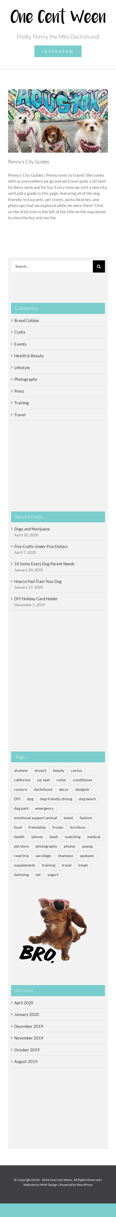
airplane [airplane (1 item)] (21, 770)
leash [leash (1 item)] (54, 837)
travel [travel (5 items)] (67, 865)
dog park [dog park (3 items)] (21, 808)
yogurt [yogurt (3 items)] (52, 874)
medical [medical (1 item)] (93, 837)
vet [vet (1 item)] (38, 874)
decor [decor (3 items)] (64, 789)
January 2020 (26, 1014)
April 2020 (23, 1002)
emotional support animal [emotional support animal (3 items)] (35, 818)
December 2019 (28, 1026)
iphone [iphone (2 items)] (37, 837)
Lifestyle (22, 367)
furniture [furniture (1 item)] (77, 827)
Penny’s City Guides (28, 162)
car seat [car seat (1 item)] (43, 780)
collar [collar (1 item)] (61, 780)
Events (20, 344)
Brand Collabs (26, 320)
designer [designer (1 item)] (82, 789)
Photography (25, 379)
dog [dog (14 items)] (30, 799)
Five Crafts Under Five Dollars (41, 546)
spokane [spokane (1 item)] (87, 856)
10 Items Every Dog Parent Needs (44, 563)
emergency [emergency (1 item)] (44, 808)
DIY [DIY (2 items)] (17, 799)
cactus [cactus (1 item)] (76, 770)
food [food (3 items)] (18, 827)
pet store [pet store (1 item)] (21, 846)
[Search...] (52, 266)
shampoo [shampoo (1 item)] (65, 856)
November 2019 (28, 1037)
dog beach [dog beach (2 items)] (87, 799)
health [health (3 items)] (19, 837)
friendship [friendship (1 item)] (37, 827)
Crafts (20, 332)
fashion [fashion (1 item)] (86, 818)
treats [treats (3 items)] (83, 865)
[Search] (99, 266)
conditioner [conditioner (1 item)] (83, 780)
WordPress (85, 1185)
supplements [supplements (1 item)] (24, 865)
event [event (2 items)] (68, 818)
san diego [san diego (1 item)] (43, 856)
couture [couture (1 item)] (20, 789)
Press (19, 391)
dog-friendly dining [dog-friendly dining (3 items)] (56, 799)
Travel (20, 414)
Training (21, 402)
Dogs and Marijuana (32, 528)
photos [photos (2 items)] (69, 846)
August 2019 (25, 1061)
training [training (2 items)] (48, 865)
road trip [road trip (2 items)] (21, 856)
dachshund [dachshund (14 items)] (43, 789)
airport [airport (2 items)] (40, 770)
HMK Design (48, 1185)
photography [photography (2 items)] (46, 846)
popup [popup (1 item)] (87, 846)
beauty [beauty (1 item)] (58, 770)
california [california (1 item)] (22, 780)
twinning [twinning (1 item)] (21, 874)
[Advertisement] (58, 681)
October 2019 (27, 1049)
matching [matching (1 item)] (72, 837)
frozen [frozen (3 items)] (57, 827)
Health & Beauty (29, 355)
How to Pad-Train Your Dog (38, 581)
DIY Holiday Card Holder (36, 598)
